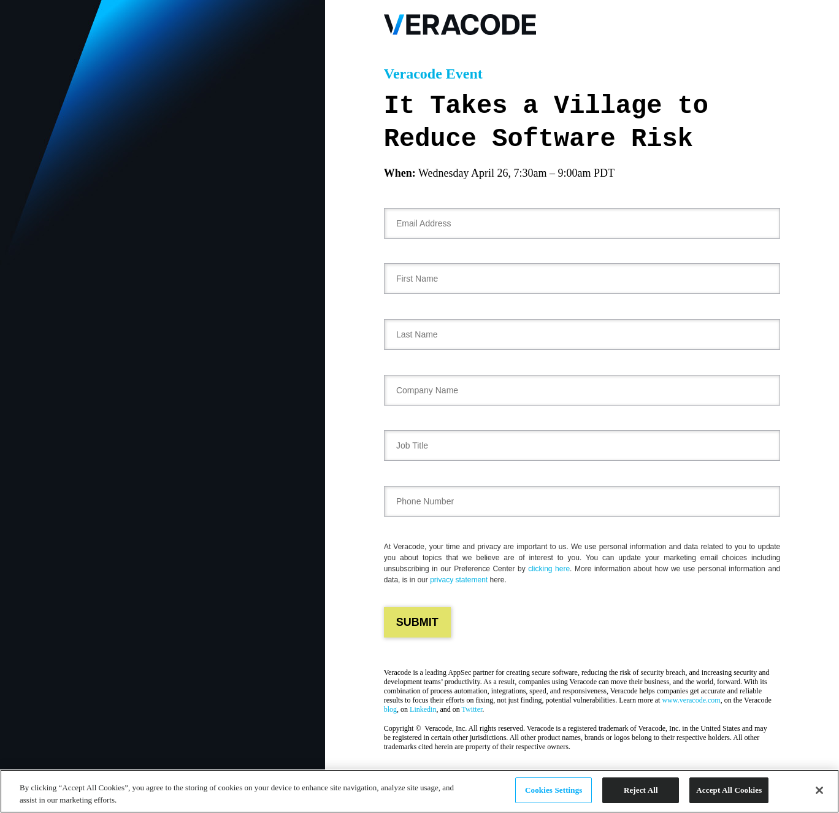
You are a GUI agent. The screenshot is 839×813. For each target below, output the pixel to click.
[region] (419, 791)
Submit (417, 622)
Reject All (641, 790)
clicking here (549, 568)
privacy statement (459, 580)
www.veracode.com (691, 700)
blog (390, 709)
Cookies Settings (553, 790)
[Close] (819, 790)
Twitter (472, 709)
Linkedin (423, 709)
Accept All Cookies (729, 790)
